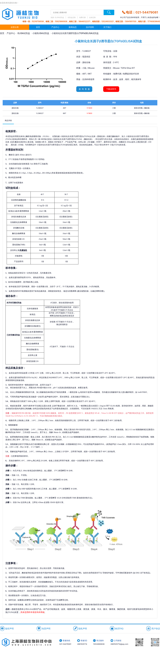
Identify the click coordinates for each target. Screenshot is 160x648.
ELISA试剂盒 (60, 17)
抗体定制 (92, 17)
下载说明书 (111, 89)
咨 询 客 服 (84, 89)
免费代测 (82, 17)
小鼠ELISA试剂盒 (40, 33)
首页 (38, 27)
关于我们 (107, 27)
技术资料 (90, 27)
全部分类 (15, 27)
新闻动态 (73, 27)
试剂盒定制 (72, 17)
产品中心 (55, 27)
